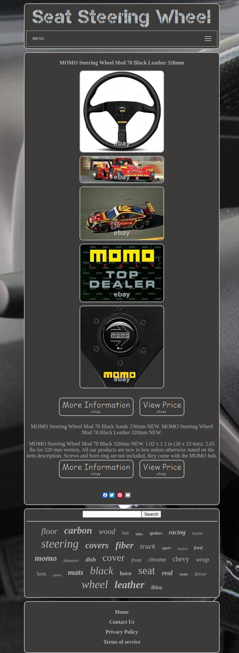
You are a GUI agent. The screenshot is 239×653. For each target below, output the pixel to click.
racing (177, 532)
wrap (202, 559)
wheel (95, 584)
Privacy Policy (122, 632)
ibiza (156, 587)
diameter (71, 560)
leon (41, 574)
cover (114, 557)
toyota (197, 533)
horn (125, 573)
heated (182, 549)
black (101, 571)
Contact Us (121, 622)
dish (91, 559)
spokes (155, 533)
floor (49, 531)
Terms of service (121, 642)
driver (201, 574)
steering (60, 543)
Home (122, 612)
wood (107, 531)
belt (125, 533)
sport (166, 548)
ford (198, 547)
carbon (78, 530)
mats (76, 572)
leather (129, 584)
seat (146, 571)
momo (46, 558)
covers (97, 545)
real (167, 573)
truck (147, 546)
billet (139, 534)
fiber (124, 545)
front (136, 560)
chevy (180, 559)
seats (183, 574)
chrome (157, 559)
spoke (57, 575)
